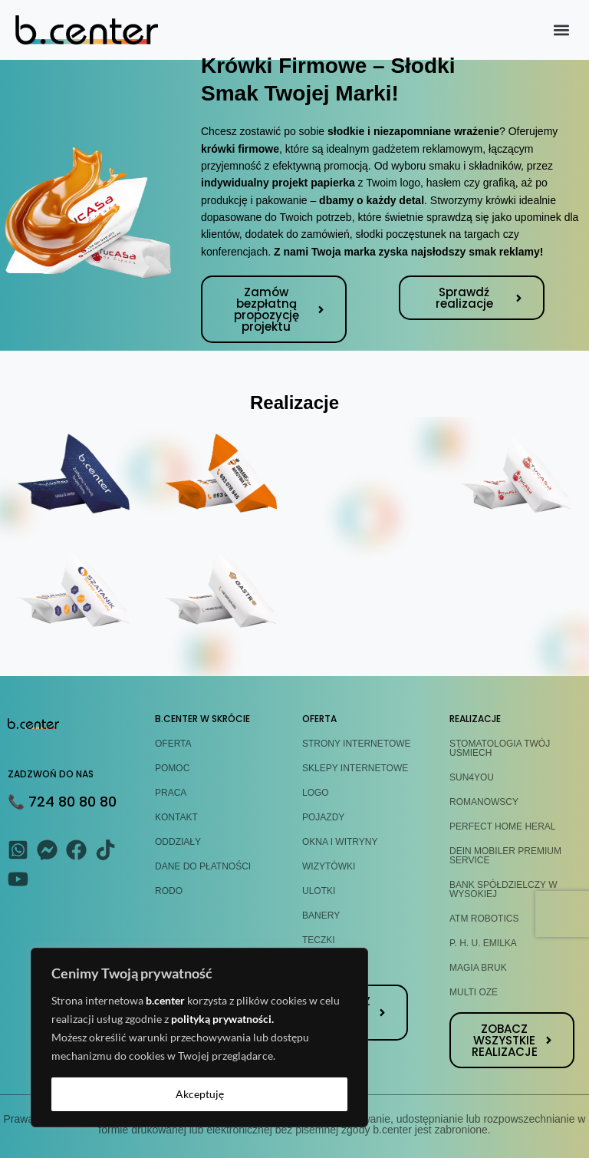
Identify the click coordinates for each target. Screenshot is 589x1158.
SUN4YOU (471, 777)
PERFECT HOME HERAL (502, 826)
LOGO (315, 792)
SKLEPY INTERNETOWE (355, 768)
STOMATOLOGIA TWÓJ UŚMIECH (499, 748)
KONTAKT (176, 817)
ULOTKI (318, 891)
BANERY (321, 915)
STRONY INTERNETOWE (356, 743)
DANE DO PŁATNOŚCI (203, 866)
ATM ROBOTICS (483, 918)
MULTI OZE (473, 992)
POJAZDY (323, 817)
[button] (561, 30)
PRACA (170, 792)
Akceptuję (200, 1093)
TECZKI (318, 940)
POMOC (172, 768)
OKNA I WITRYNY (339, 841)
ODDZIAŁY (178, 841)
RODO (169, 891)
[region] (199, 1037)
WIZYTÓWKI (328, 866)
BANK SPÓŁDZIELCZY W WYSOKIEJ (503, 889)
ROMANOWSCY (483, 802)
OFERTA (173, 743)
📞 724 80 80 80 (62, 801)
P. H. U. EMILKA (483, 943)
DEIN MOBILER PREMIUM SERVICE (505, 856)
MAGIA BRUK (478, 967)
